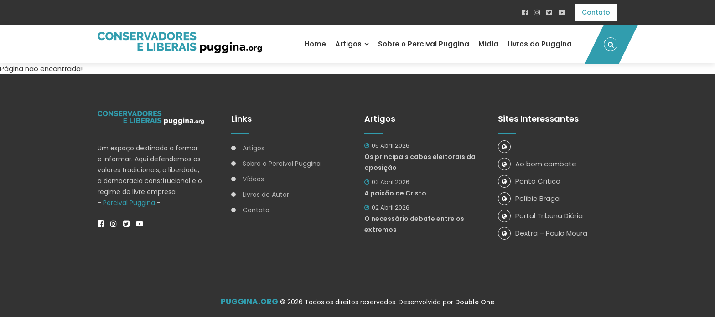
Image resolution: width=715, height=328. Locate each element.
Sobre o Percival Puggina (423, 44)
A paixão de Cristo (395, 193)
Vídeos (253, 179)
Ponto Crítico (529, 181)
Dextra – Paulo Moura (542, 233)
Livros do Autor (266, 194)
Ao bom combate (537, 164)
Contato (596, 12)
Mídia (488, 44)
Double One (474, 302)
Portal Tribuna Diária (540, 215)
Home (315, 44)
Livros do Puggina (540, 44)
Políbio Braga (529, 198)
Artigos (348, 44)
